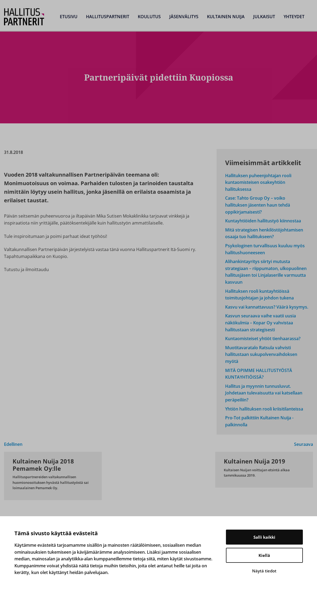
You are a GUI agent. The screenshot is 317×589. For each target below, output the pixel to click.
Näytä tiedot (264, 570)
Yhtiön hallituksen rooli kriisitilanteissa (264, 409)
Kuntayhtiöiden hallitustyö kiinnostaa (263, 221)
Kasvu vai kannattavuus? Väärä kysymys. (266, 307)
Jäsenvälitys (183, 17)
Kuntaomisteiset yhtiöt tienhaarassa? (262, 338)
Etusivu (68, 17)
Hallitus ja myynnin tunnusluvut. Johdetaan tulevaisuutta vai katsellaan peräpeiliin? (263, 393)
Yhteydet (294, 17)
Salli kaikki (264, 537)
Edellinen (13, 444)
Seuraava (303, 444)
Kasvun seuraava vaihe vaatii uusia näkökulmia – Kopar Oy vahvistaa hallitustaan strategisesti (260, 322)
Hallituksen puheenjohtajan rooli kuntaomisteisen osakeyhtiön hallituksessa (258, 182)
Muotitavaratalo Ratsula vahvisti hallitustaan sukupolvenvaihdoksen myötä (261, 354)
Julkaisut (264, 17)
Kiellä (264, 555)
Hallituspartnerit (107, 17)
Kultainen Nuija (226, 17)
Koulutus (149, 17)
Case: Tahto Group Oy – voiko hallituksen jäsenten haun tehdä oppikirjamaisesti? (257, 205)
